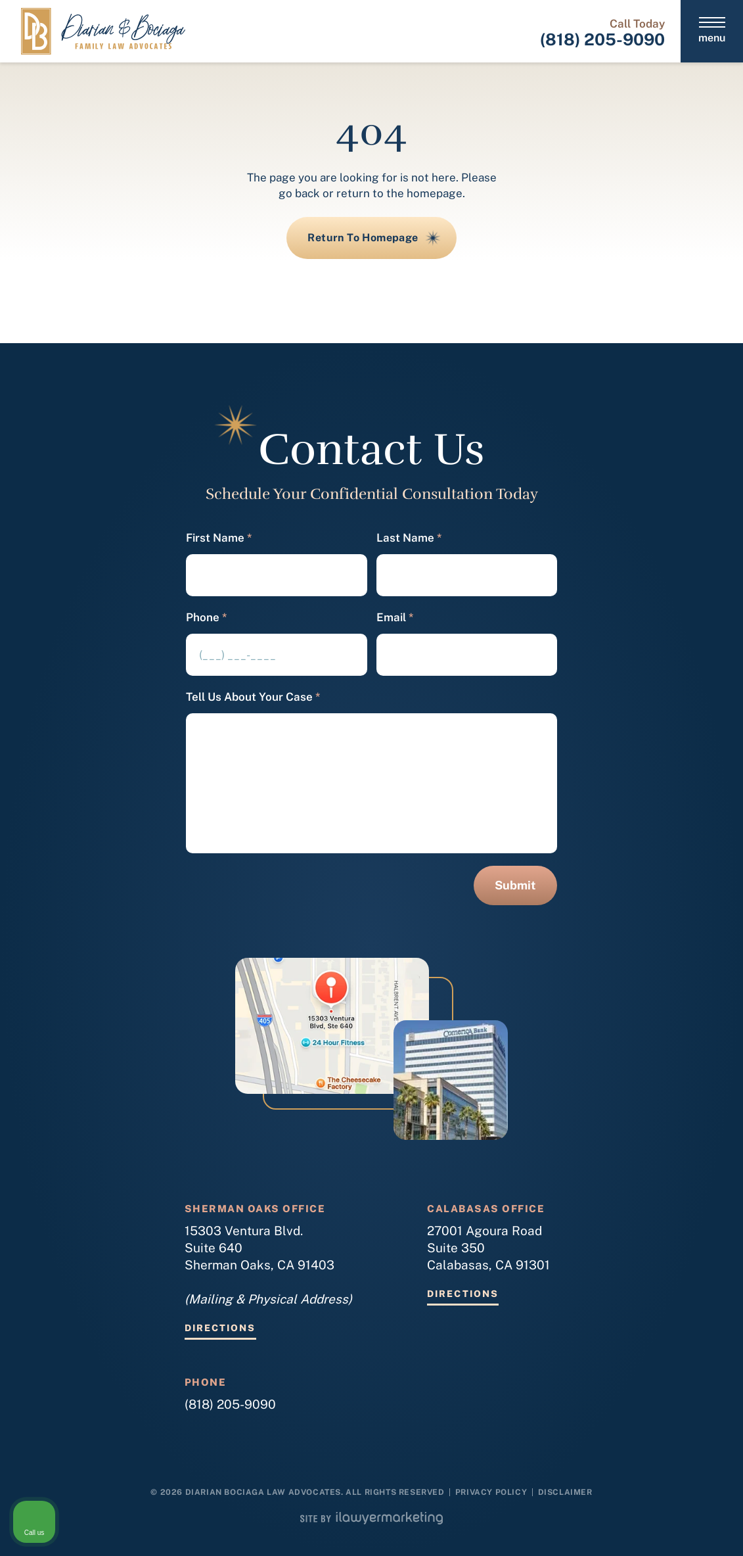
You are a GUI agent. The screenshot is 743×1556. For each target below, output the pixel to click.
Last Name (408, 538)
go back (299, 193)
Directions (220, 1328)
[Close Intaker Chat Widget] (699, 1135)
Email (394, 617)
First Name (219, 538)
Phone (206, 617)
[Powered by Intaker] (631, 1528)
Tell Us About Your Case (253, 697)
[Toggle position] (672, 1135)
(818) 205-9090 (602, 39)
